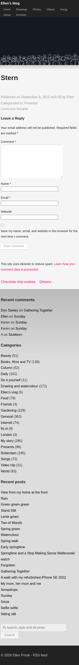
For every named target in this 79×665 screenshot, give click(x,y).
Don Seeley (9, 310)
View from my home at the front (24, 492)
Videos (51, 9)
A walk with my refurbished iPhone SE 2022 (33, 577)
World (5, 471)
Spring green (10, 529)
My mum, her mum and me (21, 583)
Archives (21, 14)
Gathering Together (38, 310)
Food (4, 398)
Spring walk (9, 541)
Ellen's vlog (9, 392)
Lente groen (10, 516)
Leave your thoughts (14, 108)
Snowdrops (9, 590)
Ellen (70, 97)
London (6, 435)
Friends (6, 404)
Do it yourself (10, 380)
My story (7, 441)
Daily (4, 374)
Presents (31, 103)
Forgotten (8, 565)
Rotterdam (9, 453)
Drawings (21, 9)
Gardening (9, 410)
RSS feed (40, 655)
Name (6, 183)
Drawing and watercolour (19, 386)
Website (6, 211)
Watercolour (10, 535)
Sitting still (8, 614)
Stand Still (8, 510)
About (7, 14)
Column (6, 368)
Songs (64, 9)
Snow (5, 602)
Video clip (8, 465)
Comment (8, 141)
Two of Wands (11, 523)
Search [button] (9, 635)
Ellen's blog (10, 3)
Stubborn (15, 334)
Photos (37, 9)
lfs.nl (4, 428)
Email (6, 197)
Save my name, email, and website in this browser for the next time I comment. (39, 233)
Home (7, 9)
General (7, 416)
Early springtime (13, 547)
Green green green (15, 504)
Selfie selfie (9, 608)
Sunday (19, 316)
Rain (4, 498)
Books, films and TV (16, 362)
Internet (6, 422)
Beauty (6, 356)
